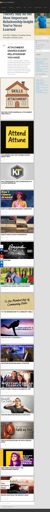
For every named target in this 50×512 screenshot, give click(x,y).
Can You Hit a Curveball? (11, 337)
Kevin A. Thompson (11, 43)
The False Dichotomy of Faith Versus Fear (16, 441)
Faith (25, 7)
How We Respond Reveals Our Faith (15, 415)
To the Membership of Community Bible (17, 312)
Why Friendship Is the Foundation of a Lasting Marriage (16, 182)
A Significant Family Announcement (15, 286)
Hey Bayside (6, 260)
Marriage (11, 7)
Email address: (38, 48)
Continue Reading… (11, 74)
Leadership (4, 7)
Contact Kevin (41, 33)
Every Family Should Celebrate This (16, 389)
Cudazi (13, 506)
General (17, 43)
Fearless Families (4, 393)
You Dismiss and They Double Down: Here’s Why (15, 155)
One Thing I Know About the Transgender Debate (12, 468)
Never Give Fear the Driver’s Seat (15, 495)
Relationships (22, 43)
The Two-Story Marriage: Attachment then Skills (16, 113)
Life (1, 290)
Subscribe (3, 11)
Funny (30, 7)
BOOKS (45, 7)
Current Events (38, 7)
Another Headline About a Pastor (15, 363)
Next (8, 503)
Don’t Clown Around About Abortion (16, 209)
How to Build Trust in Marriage (14, 234)
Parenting (18, 7)
